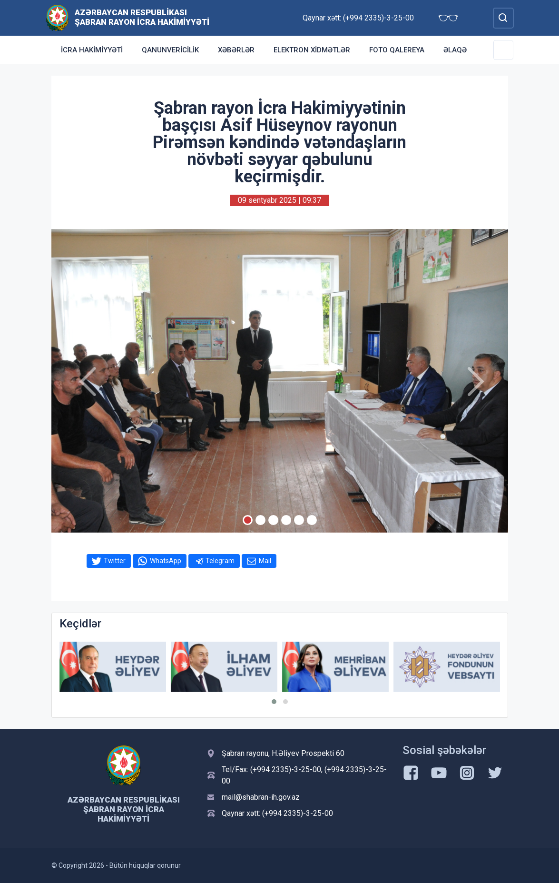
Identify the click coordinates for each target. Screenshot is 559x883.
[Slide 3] (273, 520)
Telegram (220, 561)
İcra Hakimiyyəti (92, 50)
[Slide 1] (248, 520)
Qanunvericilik (170, 50)
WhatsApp (165, 561)
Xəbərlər (236, 50)
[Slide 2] (260, 520)
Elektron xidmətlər (312, 50)
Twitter (115, 561)
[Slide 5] (299, 520)
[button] (274, 701)
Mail (265, 561)
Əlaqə (455, 50)
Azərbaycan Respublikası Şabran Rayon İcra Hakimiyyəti (142, 17)
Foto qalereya (396, 50)
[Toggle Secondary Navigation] (503, 50)
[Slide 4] (286, 520)
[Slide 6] (312, 520)
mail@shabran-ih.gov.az (261, 797)
